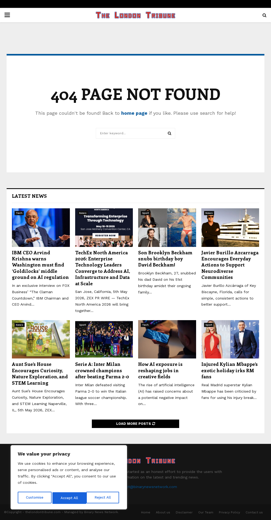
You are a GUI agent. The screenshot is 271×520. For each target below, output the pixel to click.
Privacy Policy (229, 512)
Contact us (254, 512)
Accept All (103, 498)
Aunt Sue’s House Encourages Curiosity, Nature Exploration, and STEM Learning (40, 373)
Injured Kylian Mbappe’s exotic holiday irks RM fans (229, 370)
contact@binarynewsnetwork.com (146, 487)
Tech (19, 212)
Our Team (205, 512)
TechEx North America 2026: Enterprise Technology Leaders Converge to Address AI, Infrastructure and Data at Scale (102, 268)
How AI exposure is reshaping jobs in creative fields (160, 370)
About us (163, 512)
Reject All (69, 498)
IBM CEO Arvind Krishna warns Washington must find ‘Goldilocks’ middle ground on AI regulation (40, 264)
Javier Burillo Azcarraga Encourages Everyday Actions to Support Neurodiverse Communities (230, 264)
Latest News (29, 196)
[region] (69, 478)
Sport (145, 212)
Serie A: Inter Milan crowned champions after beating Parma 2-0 (102, 370)
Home (145, 512)
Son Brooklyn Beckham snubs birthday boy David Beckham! (165, 258)
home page (134, 113)
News (83, 212)
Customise (34, 498)
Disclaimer (184, 512)
